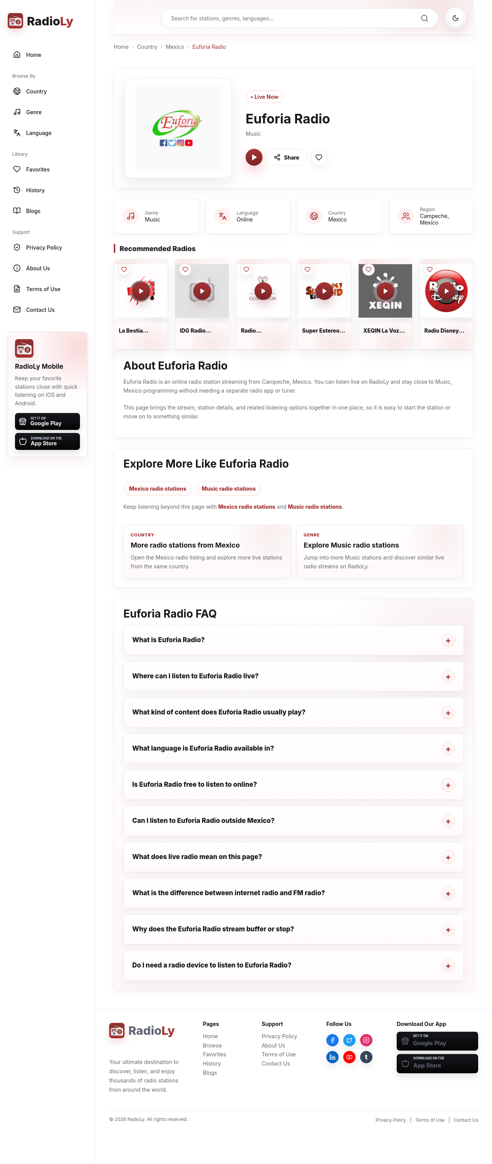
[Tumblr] (366, 1057)
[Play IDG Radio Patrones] (202, 291)
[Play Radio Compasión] (263, 291)
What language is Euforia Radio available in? (203, 748)
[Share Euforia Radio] (286, 157)
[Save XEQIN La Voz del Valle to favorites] (368, 269)
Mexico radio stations (157, 488)
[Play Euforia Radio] (254, 157)
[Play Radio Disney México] (446, 291)
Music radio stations (229, 488)
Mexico (175, 46)
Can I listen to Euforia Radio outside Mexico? (203, 820)
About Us (273, 1045)
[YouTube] (349, 1057)
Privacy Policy (280, 1036)
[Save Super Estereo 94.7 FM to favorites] (307, 269)
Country (147, 46)
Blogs (210, 1072)
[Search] (424, 18)
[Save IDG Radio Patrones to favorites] (185, 269)
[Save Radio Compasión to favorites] (246, 269)
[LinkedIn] (332, 1057)
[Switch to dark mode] (455, 18)
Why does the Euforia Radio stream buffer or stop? (213, 929)
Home (121, 46)
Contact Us (276, 1063)
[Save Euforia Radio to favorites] (319, 157)
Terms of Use (279, 1054)
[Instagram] (366, 1040)
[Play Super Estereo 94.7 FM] (324, 291)
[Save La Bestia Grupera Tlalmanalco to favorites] (124, 269)
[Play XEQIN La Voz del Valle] (385, 291)
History (212, 1063)
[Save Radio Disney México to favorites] (430, 269)
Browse (212, 1045)
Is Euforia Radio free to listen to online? (194, 784)
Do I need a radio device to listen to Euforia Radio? (211, 965)
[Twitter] (349, 1040)
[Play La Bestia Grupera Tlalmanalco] (141, 291)
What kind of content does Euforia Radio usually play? (219, 712)
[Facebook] (332, 1040)
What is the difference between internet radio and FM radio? (228, 893)
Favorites (214, 1054)
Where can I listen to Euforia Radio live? (195, 676)
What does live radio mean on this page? (197, 857)
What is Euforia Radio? (168, 640)
